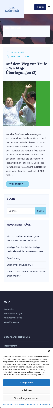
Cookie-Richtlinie (10, 404)
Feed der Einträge (13, 313)
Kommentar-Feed (13, 317)
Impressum (45, 404)
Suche (40, 210)
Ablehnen (26, 390)
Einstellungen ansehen (26, 398)
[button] (48, 351)
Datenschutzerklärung (28, 404)
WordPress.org (11, 322)
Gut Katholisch (12, 9)
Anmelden (9, 309)
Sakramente (17, 57)
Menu (40, 7)
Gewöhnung (13, 258)
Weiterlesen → (17, 183)
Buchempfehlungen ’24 (20, 264)
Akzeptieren (26, 382)
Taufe (26, 57)
